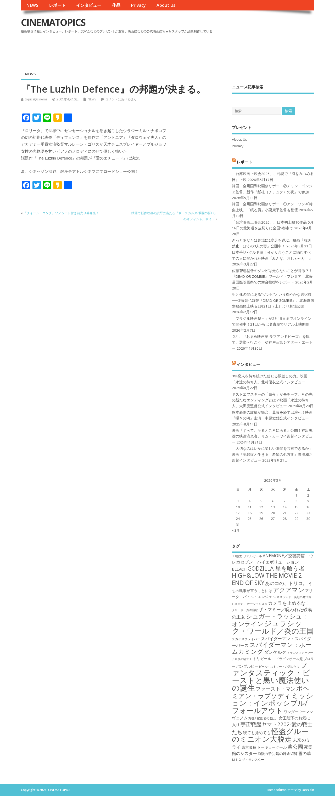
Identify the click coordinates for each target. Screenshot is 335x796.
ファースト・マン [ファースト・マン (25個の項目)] (275, 688)
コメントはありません (121, 99)
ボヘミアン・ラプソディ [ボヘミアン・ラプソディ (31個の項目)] (270, 692)
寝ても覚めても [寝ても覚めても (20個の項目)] (257, 732)
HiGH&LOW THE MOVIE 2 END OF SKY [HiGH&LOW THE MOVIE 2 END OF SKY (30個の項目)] (267, 579)
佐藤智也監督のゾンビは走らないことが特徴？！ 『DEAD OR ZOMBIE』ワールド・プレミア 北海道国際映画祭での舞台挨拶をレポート (272, 276)
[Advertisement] (214, 49)
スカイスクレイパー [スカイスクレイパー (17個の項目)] (246, 639)
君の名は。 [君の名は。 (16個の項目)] (271, 718)
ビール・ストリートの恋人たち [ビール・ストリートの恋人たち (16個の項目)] (279, 666)
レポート (57, 5)
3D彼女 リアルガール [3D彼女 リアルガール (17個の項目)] (247, 556)
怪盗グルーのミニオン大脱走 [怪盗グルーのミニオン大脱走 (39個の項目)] (270, 735)
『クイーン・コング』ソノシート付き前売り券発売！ (61, 213)
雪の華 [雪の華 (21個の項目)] (304, 753)
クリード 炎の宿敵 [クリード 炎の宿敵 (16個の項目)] (245, 610)
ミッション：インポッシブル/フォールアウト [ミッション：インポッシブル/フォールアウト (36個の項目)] (272, 703)
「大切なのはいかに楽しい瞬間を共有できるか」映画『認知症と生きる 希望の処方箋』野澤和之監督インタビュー (272, 454)
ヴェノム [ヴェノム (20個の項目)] (240, 717)
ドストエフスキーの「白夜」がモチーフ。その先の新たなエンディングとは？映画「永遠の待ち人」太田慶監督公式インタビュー (272, 400)
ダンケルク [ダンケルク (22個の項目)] (275, 652)
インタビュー (88, 5)
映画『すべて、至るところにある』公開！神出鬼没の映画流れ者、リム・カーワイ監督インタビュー (272, 436)
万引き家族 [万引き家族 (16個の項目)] (255, 718)
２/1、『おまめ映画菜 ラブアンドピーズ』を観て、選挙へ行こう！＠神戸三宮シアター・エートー (272, 342)
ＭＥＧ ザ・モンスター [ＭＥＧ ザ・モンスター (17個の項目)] (248, 759)
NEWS (32, 5)
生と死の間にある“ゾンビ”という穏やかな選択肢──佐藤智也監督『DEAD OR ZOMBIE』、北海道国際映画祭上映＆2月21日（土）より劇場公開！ (273, 300)
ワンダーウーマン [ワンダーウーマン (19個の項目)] (298, 711)
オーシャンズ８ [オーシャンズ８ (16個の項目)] (257, 604)
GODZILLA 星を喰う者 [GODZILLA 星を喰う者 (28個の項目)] (276, 568)
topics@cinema (36, 99)
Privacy (138, 5)
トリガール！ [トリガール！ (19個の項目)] (264, 658)
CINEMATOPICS (53, 22)
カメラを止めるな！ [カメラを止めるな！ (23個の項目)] (289, 603)
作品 (116, 5)
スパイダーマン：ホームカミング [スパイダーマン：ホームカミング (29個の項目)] (271, 648)
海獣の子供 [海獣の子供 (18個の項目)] (266, 753)
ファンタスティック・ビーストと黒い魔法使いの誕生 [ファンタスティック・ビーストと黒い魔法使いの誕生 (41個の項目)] (271, 676)
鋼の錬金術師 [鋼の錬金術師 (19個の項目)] (287, 753)
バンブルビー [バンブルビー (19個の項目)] (247, 666)
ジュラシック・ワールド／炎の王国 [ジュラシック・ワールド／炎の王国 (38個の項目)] (273, 627)
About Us (166, 5)
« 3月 (235, 530)
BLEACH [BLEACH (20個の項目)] (239, 569)
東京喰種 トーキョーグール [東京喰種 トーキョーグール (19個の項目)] (264, 747)
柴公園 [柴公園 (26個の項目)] (295, 746)
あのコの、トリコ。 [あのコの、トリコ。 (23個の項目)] (286, 583)
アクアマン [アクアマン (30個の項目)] (288, 589)
